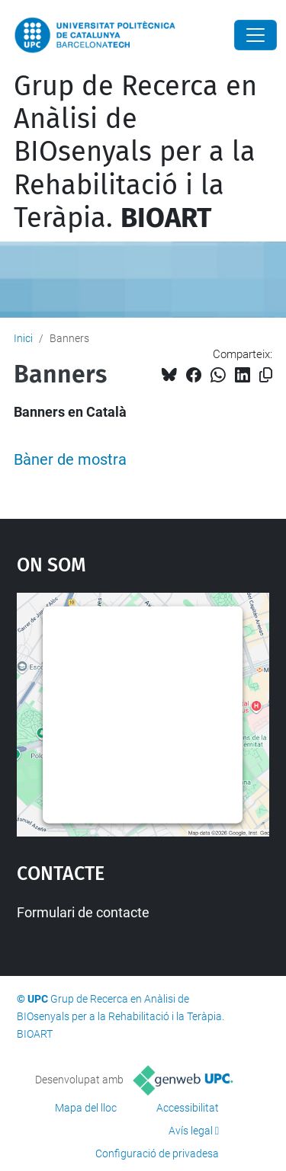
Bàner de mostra (70, 460)
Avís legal (191, 1131)
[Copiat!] (265, 375)
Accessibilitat (187, 1108)
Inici (23, 338)
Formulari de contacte (83, 912)
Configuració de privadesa (157, 1153)
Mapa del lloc (86, 1108)
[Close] (255, 35)
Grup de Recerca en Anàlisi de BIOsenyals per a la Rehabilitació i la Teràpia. (135, 152)
